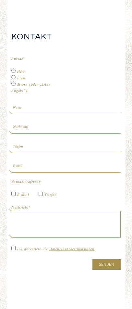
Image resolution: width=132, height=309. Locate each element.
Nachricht (20, 208)
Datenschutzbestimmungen (71, 249)
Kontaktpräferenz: (25, 182)
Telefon (48, 195)
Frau (18, 78)
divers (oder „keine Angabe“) (30, 88)
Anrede (18, 59)
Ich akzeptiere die (52, 249)
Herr (18, 72)
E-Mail (20, 195)
